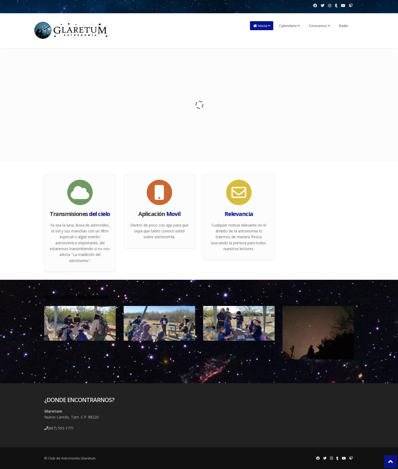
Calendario (289, 25)
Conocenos (319, 25)
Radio (343, 25)
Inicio (261, 25)
